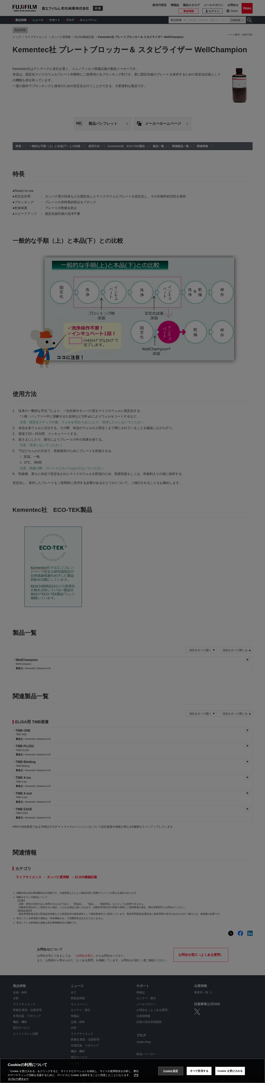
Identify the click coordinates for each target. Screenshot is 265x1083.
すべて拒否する (199, 1072)
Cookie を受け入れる (230, 1072)
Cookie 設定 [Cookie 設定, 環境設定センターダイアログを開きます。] (170, 1072)
